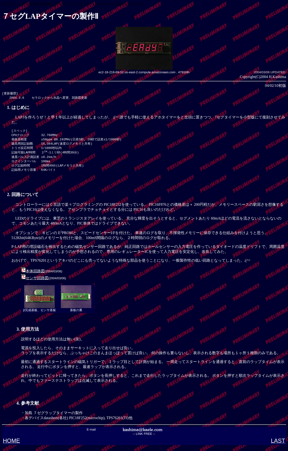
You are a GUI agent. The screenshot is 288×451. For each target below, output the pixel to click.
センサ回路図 (37, 282)
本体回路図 (35, 275)
